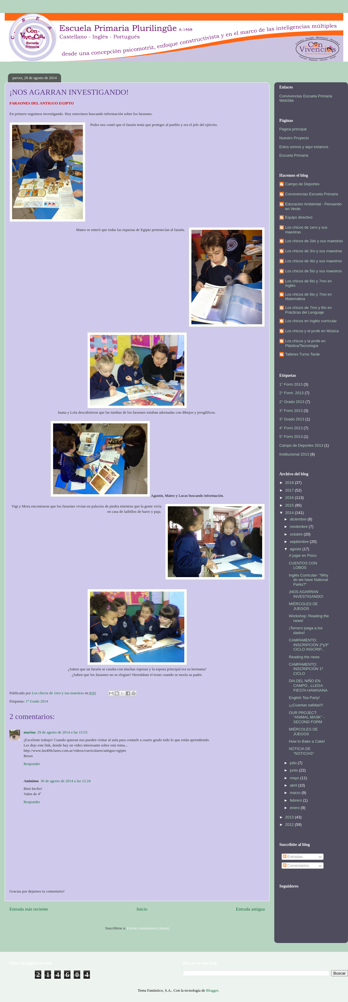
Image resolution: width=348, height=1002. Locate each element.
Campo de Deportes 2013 (301, 445)
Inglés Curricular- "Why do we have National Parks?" (308, 580)
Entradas (293, 856)
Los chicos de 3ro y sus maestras (313, 251)
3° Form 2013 (291, 410)
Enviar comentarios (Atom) (148, 928)
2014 (290, 512)
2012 (290, 824)
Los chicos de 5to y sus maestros (313, 271)
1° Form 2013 (291, 384)
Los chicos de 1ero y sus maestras (306, 229)
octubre (297, 534)
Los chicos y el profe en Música (312, 331)
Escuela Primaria (293, 155)
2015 (290, 505)
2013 (290, 817)
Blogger (212, 990)
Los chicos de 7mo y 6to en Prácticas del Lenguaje (308, 310)
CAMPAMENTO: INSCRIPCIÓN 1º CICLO (306, 669)
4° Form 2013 (291, 428)
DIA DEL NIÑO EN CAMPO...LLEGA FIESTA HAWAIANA (308, 685)
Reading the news (304, 657)
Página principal (293, 129)
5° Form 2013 (291, 436)
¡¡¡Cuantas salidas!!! (306, 705)
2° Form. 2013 (291, 393)
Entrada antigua (250, 908)
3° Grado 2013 (291, 419)
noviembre (299, 526)
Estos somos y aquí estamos (303, 147)
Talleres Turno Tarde (302, 354)
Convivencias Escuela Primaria (311, 194)
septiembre (300, 541)
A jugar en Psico (302, 555)
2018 (290, 482)
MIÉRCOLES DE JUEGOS (303, 606)
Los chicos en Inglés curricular (311, 321)
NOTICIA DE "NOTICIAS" (301, 751)
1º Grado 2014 (37, 701)
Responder (32, 764)
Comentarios (296, 865)
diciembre (299, 519)
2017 (290, 490)
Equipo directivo (299, 217)
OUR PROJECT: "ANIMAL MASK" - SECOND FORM (306, 717)
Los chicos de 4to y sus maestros (313, 261)
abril (294, 785)
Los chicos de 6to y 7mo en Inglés (308, 283)
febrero (296, 800)
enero (295, 807)
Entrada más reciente (28, 908)
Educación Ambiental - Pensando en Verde (313, 206)
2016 (290, 497)
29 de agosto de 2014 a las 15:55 (62, 732)
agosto (296, 549)
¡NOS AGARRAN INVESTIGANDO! (306, 594)
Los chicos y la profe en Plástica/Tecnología (305, 343)
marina (29, 732)
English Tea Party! (304, 697)
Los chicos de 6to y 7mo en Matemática (308, 296)
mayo (295, 778)
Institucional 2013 (294, 454)
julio (294, 763)
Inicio (142, 908)
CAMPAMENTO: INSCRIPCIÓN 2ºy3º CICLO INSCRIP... (308, 644)
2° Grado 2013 (291, 402)
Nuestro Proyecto (294, 138)
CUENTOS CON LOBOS (303, 565)
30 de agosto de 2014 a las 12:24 (65, 781)
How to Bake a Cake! (307, 741)
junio (294, 770)
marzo (296, 792)
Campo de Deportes (302, 184)
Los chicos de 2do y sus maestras (314, 241)
